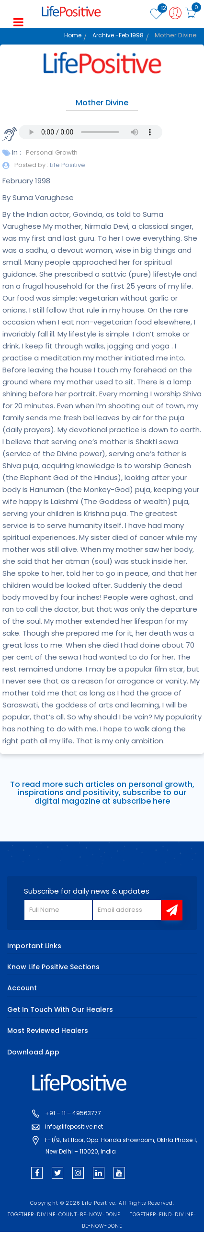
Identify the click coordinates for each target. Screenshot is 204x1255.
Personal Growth (52, 152)
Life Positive (66, 164)
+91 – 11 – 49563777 (73, 1113)
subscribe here (141, 801)
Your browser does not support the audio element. (90, 132)
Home (72, 35)
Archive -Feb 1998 (118, 35)
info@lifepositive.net (74, 1126)
